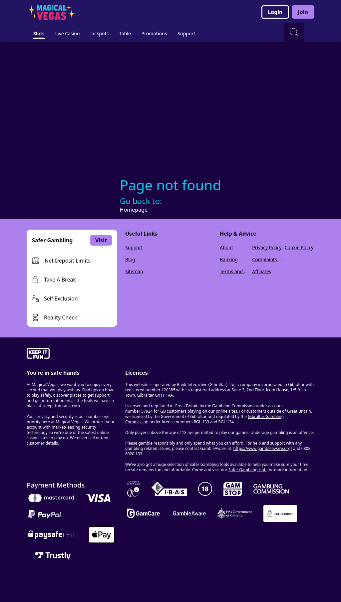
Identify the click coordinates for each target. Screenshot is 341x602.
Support (134, 247)
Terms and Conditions (234, 271)
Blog (130, 259)
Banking (229, 259)
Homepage (134, 209)
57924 (147, 411)
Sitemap (134, 271)
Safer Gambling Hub (247, 470)
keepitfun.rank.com (61, 406)
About (226, 247)
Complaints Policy (267, 259)
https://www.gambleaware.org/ (262, 448)
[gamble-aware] (72, 354)
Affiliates (261, 271)
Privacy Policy (266, 247)
